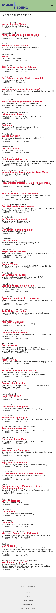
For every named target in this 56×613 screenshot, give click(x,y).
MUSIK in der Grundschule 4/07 (17, 291)
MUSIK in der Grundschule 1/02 (16, 515)
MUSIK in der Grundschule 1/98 (16, 569)
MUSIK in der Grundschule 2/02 (17, 338)
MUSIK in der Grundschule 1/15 (16, 244)
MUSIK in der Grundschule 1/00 (16, 539)
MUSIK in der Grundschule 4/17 (16, 71)
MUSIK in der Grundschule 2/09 (17, 268)
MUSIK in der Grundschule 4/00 (17, 187)
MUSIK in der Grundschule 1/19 (16, 233)
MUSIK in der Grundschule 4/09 (17, 432)
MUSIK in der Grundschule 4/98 (17, 212)
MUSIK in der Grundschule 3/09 (17, 95)
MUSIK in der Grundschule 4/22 (17, 28)
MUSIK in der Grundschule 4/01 (16, 176)
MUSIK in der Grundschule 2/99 (17, 376)
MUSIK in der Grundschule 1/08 (16, 118)
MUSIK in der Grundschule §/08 (17, 456)
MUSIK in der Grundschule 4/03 (17, 504)
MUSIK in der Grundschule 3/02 (17, 165)
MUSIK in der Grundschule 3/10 (16, 257)
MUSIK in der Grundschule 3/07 (17, 466)
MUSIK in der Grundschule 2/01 (16, 526)
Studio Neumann (30, 586)
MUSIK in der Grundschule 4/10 (16, 82)
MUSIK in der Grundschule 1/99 (16, 555)
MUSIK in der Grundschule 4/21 (16, 39)
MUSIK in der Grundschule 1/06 (16, 315)
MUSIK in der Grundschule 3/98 (17, 389)
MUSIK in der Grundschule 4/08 (17, 279)
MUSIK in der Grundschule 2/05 (17, 152)
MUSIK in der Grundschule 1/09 (16, 107)
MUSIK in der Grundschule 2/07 (17, 129)
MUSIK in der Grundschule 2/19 (16, 60)
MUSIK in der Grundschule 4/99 (17, 199)
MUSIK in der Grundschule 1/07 (16, 304)
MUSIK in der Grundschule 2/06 (17, 141)
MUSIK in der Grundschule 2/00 (17, 363)
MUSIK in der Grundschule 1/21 (16, 49)
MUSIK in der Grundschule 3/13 (16, 410)
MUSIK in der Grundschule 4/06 (17, 479)
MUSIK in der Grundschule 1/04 (16, 326)
